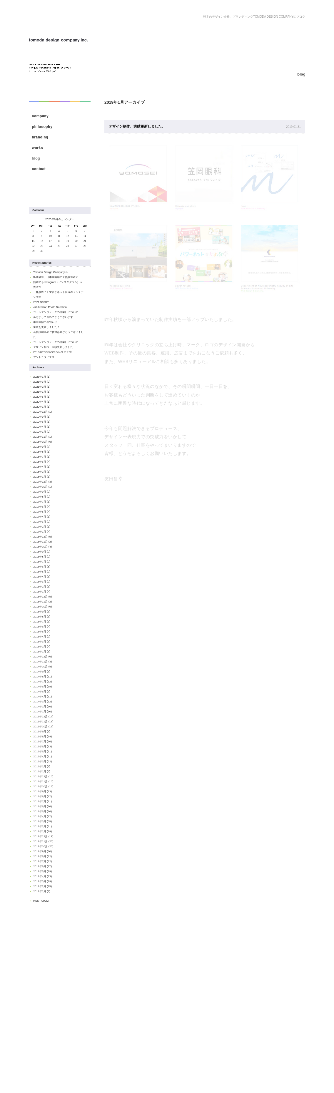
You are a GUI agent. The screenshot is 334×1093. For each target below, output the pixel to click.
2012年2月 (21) (42, 826)
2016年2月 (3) (41, 586)
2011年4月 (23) (42, 876)
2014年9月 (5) (41, 671)
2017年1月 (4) (41, 531)
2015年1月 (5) (41, 651)
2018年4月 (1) (41, 466)
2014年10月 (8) (42, 666)
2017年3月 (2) (41, 521)
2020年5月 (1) (41, 396)
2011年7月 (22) (42, 861)
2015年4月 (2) (41, 636)
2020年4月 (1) (41, 401)
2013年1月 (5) (41, 771)
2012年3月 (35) (42, 821)
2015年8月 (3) (41, 616)
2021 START (41, 302)
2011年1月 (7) (41, 891)
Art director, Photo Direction (50, 307)
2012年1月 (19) (42, 831)
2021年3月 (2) (41, 381)
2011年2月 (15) (42, 886)
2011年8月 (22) (42, 856)
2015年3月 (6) (41, 641)
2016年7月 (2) (41, 561)
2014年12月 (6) (42, 656)
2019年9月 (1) (41, 416)
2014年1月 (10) (42, 711)
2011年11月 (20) (43, 841)
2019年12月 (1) (42, 411)
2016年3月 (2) (41, 581)
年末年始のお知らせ (45, 322)
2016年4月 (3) (41, 576)
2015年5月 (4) (41, 631)
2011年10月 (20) (43, 846)
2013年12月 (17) (43, 716)
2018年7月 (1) (41, 456)
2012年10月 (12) (43, 786)
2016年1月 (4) (41, 591)
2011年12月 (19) (43, 836)
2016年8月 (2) (41, 556)
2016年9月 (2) (41, 551)
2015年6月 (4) (41, 626)
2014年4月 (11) (42, 696)
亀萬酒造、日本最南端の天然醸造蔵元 (55, 277)
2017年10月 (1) (42, 486)
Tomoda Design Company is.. (51, 272)
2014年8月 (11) (42, 676)
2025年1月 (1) (41, 376)
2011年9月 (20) (42, 851)
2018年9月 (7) (41, 446)
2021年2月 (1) (41, 386)
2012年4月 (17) (42, 816)
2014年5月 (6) (41, 691)
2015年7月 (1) (41, 621)
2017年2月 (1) (41, 526)
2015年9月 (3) (41, 611)
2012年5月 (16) (42, 811)
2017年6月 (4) (41, 506)
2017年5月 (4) (41, 511)
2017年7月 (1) (41, 501)
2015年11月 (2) (42, 601)
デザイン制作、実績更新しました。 (54, 347)
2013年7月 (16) (42, 741)
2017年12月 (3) (42, 481)
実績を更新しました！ (46, 327)
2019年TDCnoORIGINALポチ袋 (52, 352)
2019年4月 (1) (41, 426)
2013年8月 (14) (42, 736)
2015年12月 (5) (42, 596)
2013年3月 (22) (42, 761)
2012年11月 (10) (43, 781)
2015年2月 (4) (41, 646)
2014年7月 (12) (42, 681)
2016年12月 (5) (42, 536)
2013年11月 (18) (43, 721)
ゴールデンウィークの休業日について (55, 312)
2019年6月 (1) (41, 421)
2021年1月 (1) (41, 391)
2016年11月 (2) (42, 541)
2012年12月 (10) (43, 776)
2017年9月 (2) (41, 491)
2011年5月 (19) (42, 871)
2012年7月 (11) (42, 801)
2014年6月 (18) (42, 686)
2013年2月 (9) (41, 766)
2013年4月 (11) (42, 756)
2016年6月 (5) (41, 566)
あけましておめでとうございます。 (54, 317)
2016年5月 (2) (41, 571)
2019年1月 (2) (41, 431)
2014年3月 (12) (42, 701)
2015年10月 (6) (42, 606)
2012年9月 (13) (42, 791)
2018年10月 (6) (42, 441)
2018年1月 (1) (41, 476)
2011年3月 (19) (42, 881)
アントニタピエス (43, 357)
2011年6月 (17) (42, 866)
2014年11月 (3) (42, 661)
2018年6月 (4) (41, 461)
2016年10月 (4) (42, 546)
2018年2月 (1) (41, 471)
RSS (36, 900)
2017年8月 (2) (41, 496)
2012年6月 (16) (42, 806)
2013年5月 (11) (42, 751)
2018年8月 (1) (41, 451)
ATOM (45, 900)
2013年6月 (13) (42, 746)
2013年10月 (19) (43, 726)
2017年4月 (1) (41, 516)
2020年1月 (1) (41, 406)
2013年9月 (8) (41, 731)
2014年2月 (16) (42, 706)
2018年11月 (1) (42, 436)
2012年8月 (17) (42, 796)
